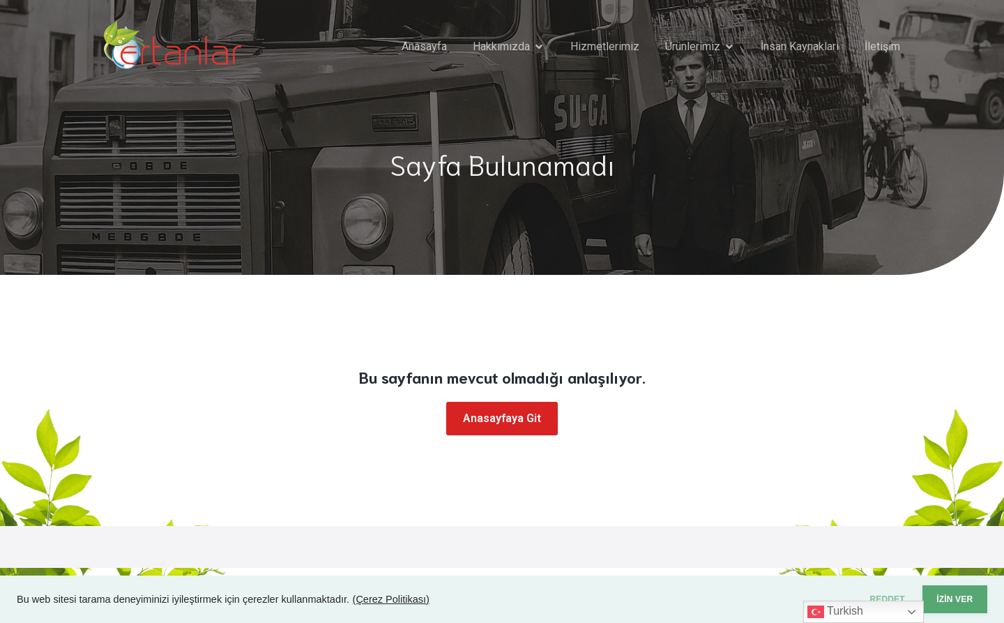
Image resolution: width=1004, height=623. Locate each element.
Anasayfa (424, 47)
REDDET (856, 599)
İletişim (882, 47)
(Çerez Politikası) (391, 599)
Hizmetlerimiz (604, 47)
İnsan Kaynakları (800, 47)
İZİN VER (945, 599)
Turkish (835, 611)
